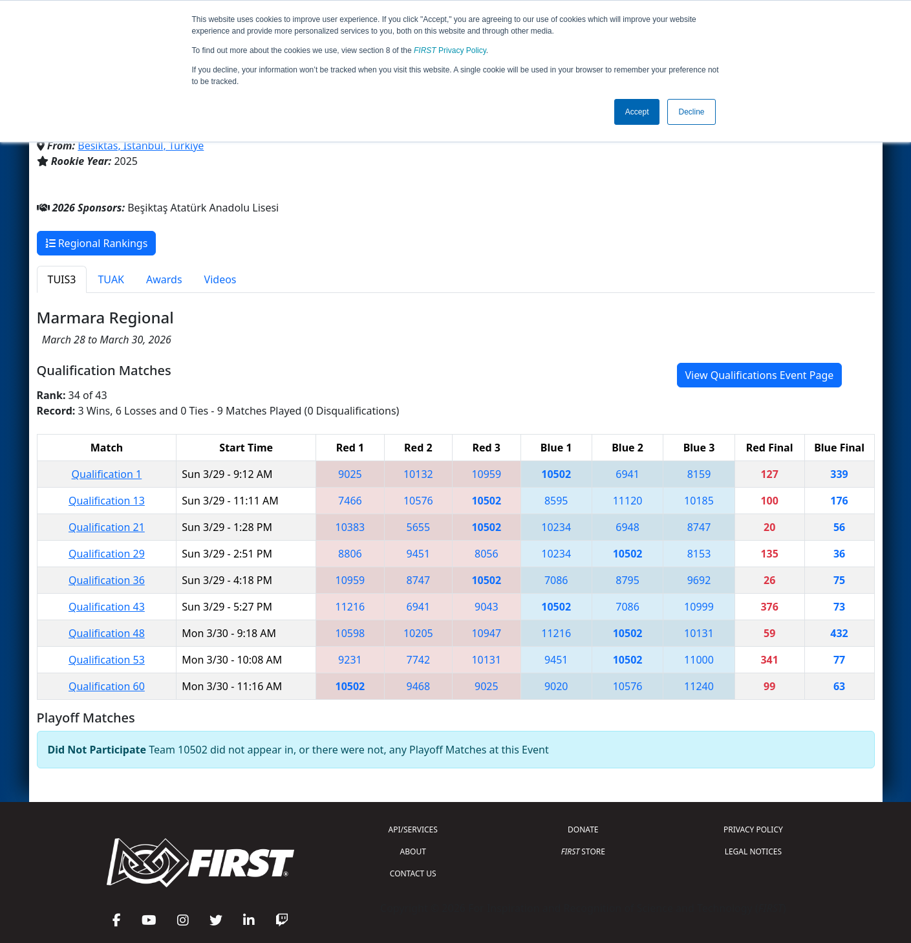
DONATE (583, 829)
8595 (556, 500)
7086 (556, 580)
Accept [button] (637, 111)
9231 (350, 660)
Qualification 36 (107, 580)
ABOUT (413, 851)
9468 (419, 686)
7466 (350, 500)
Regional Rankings (96, 243)
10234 (556, 527)
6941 (627, 474)
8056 (486, 554)
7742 (419, 660)
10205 (418, 633)
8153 (699, 554)
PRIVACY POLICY (753, 829)
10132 (418, 474)
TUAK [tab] (111, 279)
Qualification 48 (107, 633)
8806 (350, 554)
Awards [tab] (164, 279)
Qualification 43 (107, 607)
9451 (419, 554)
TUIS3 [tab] (62, 279)
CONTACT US (413, 873)
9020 (556, 686)
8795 (627, 580)
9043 (486, 607)
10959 (486, 474)
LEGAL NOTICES (753, 851)
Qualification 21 (107, 527)
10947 (486, 633)
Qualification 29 (107, 554)
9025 (350, 474)
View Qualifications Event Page (759, 375)
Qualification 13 (107, 500)
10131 (699, 633)
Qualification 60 (107, 686)
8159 (699, 474)
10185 (699, 500)
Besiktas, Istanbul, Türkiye (141, 145)
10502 (556, 474)
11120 (628, 500)
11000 (699, 660)
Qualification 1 (107, 474)
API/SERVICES (413, 829)
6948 (627, 527)
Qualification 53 (107, 660)
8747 (699, 527)
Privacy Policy (450, 50)
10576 (418, 500)
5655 (419, 527)
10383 (350, 527)
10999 (699, 607)
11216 (350, 607)
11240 (699, 686)
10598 (350, 633)
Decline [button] (691, 111)
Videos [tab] (220, 279)
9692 (699, 580)
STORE (583, 851)
